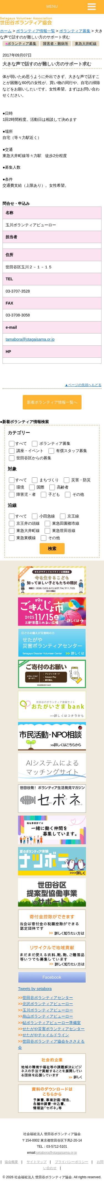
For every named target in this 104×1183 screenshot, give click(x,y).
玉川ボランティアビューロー (47, 1010)
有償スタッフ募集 (68, 451)
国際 (36, 487)
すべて (18, 443)
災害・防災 (77, 480)
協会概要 (11, 1162)
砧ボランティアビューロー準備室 (51, 1022)
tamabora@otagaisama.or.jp (30, 339)
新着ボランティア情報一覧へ (52, 402)
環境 (16, 487)
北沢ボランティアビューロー (47, 1004)
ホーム (6, 31)
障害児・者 (22, 494)
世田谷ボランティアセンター (47, 997)
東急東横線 (22, 538)
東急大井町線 (24, 531)
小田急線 (43, 516)
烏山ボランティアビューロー (47, 1016)
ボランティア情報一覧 (35, 31)
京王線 (69, 516)
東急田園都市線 (62, 523)
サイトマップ (37, 1162)
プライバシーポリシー (71, 1162)
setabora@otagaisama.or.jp (56, 1153)
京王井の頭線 (24, 523)
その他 (74, 494)
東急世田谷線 (60, 531)
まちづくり (45, 480)
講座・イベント (26, 451)
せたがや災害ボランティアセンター (53, 1029)
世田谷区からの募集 (30, 458)
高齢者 (59, 487)
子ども (50, 494)
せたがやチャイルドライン (45, 1035)
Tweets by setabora (35, 988)
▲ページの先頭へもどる (83, 385)
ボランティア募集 (74, 31)
